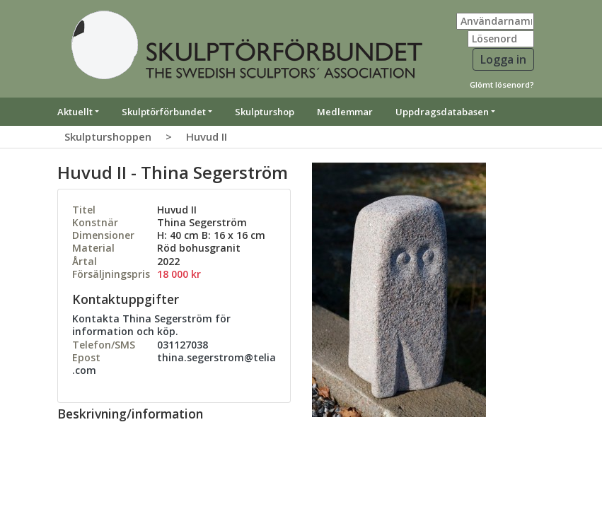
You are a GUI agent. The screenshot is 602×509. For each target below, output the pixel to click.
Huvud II (206, 136)
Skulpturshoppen (107, 136)
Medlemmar (345, 111)
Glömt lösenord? (502, 84)
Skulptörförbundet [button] (164, 111)
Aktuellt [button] (75, 111)
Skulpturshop (264, 111)
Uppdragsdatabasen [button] (442, 111)
